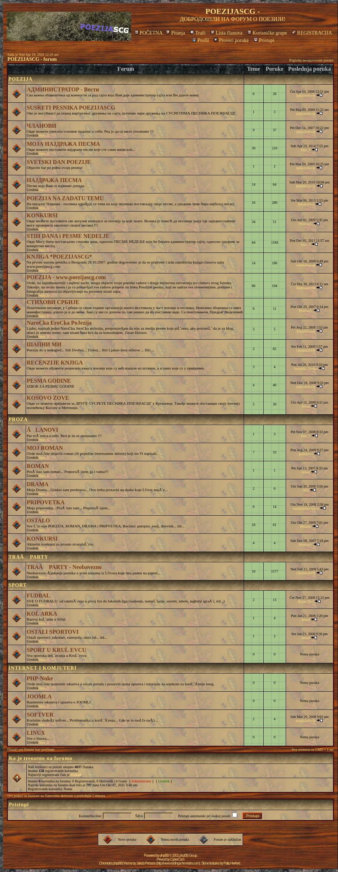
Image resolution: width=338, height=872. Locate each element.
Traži (198, 33)
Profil (200, 40)
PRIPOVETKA (46, 502)
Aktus (306, 406)
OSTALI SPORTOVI (53, 632)
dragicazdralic (306, 721)
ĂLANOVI (42, 430)
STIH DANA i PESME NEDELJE (68, 236)
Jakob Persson (146, 863)
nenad (306, 620)
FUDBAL (38, 595)
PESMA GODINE (49, 381)
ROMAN (38, 466)
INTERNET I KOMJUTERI (43, 668)
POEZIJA (21, 79)
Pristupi (264, 40)
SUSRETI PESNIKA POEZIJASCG (71, 108)
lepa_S (44, 135)
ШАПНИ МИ (44, 344)
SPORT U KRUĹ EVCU (56, 650)
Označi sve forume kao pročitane (30, 749)
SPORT (18, 585)
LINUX (36, 733)
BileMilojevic (306, 186)
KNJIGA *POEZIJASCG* (59, 257)
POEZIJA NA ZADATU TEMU (65, 198)
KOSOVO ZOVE (48, 398)
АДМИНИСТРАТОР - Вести (63, 89)
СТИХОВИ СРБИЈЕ (53, 302)
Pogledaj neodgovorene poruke (311, 60)
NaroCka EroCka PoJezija (59, 323)
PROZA (18, 419)
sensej (305, 472)
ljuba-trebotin (305, 95)
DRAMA (37, 484)
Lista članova (226, 33)
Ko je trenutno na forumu (41, 758)
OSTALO (38, 520)
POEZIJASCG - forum (32, 59)
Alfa (306, 490)
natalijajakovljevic (306, 508)
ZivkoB (75, 775)
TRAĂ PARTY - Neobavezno (64, 567)
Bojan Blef (306, 602)
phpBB (164, 855)
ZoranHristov (306, 331)
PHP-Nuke (40, 678)
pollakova (306, 454)
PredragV (306, 224)
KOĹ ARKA (42, 614)
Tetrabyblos (305, 204)
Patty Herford (231, 863)
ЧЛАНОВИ (41, 126)
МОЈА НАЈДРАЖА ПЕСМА (63, 144)
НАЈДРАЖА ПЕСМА (54, 180)
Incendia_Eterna (306, 369)
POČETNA (148, 33)
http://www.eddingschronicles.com (178, 863)
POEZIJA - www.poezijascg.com (66, 277)
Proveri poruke (231, 40)
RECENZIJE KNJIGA (55, 363)
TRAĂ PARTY (28, 557)
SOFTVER (40, 715)
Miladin (306, 526)
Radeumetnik (305, 288)
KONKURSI (42, 215)
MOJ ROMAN (45, 448)
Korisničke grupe (267, 33)
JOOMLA (39, 696)
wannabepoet (305, 265)
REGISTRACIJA (312, 33)
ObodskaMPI (305, 350)
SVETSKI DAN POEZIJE (59, 162)
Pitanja (175, 33)
